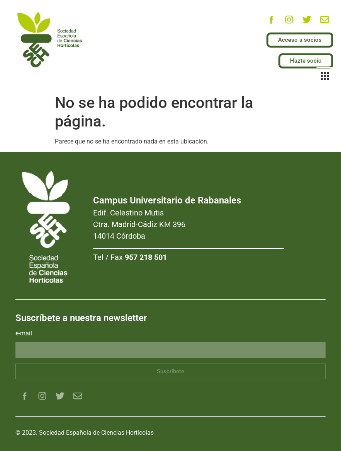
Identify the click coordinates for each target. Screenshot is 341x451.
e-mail (23, 333)
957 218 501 (146, 257)
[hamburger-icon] (324, 76)
